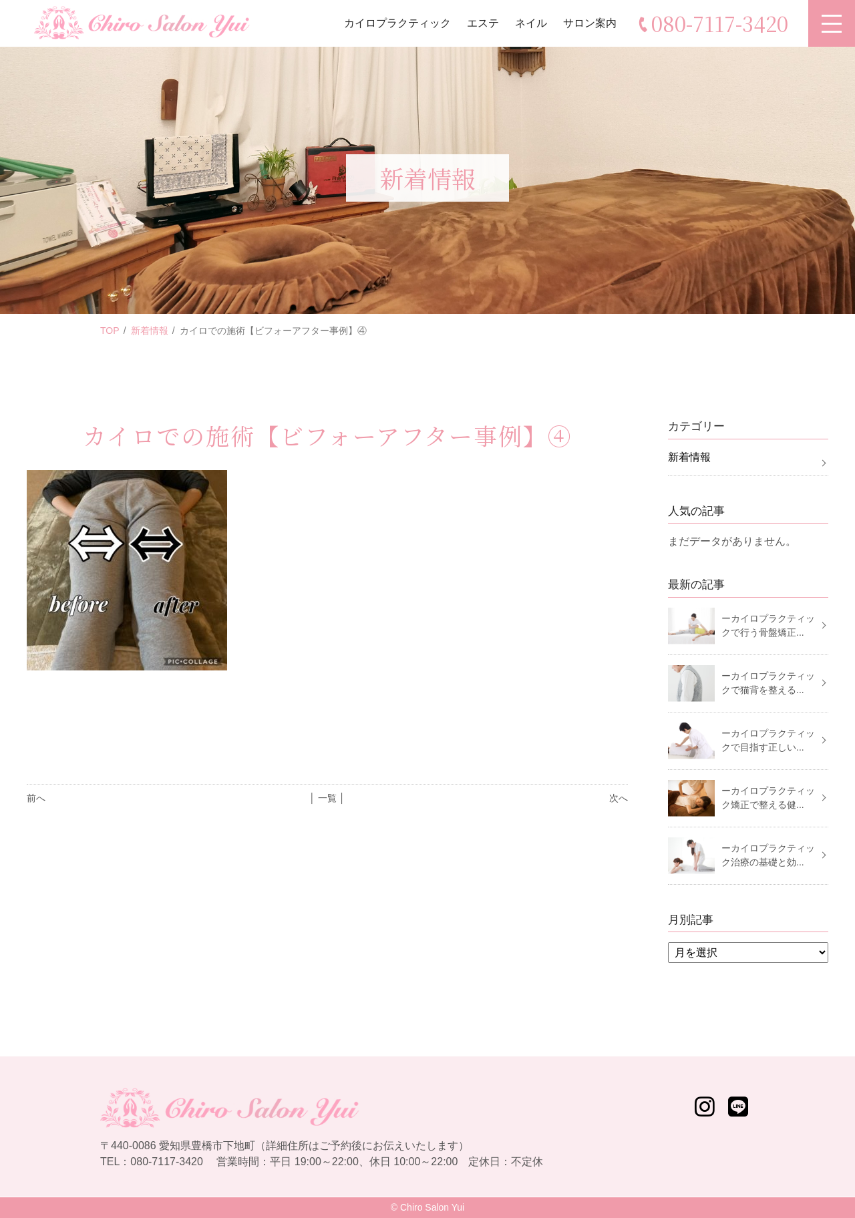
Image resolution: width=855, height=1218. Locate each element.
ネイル (531, 23)
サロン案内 (590, 23)
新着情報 (149, 330)
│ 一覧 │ (327, 798)
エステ (483, 23)
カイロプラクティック (397, 23)
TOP (110, 330)
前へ (36, 798)
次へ (618, 798)
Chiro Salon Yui (432, 1207)
